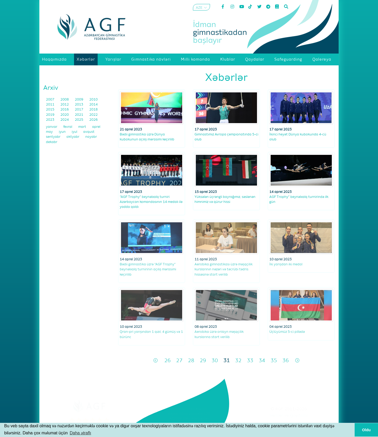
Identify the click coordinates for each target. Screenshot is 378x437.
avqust (88, 132)
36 (285, 360)
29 (203, 360)
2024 (65, 120)
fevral (68, 127)
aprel (96, 127)
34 (262, 360)
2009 (79, 99)
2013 (79, 104)
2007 (50, 99)
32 (238, 360)
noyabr (91, 137)
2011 (50, 104)
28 (191, 360)
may (50, 132)
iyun (62, 132)
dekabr (51, 142)
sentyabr (53, 137)
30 (215, 360)
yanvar (52, 127)
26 (167, 360)
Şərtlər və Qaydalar (288, 416)
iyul (75, 132)
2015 (50, 109)
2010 (93, 99)
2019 (50, 115)
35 (274, 360)
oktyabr (73, 137)
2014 (93, 104)
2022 (93, 115)
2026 (93, 120)
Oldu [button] (366, 430)
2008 (65, 99)
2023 (50, 120)
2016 (65, 109)
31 (226, 360)
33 (250, 360)
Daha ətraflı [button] (80, 433)
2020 (65, 115)
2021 (79, 115)
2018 (93, 109)
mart (82, 127)
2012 (65, 104)
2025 (79, 120)
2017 (79, 109)
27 (179, 360)
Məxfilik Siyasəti (289, 422)
